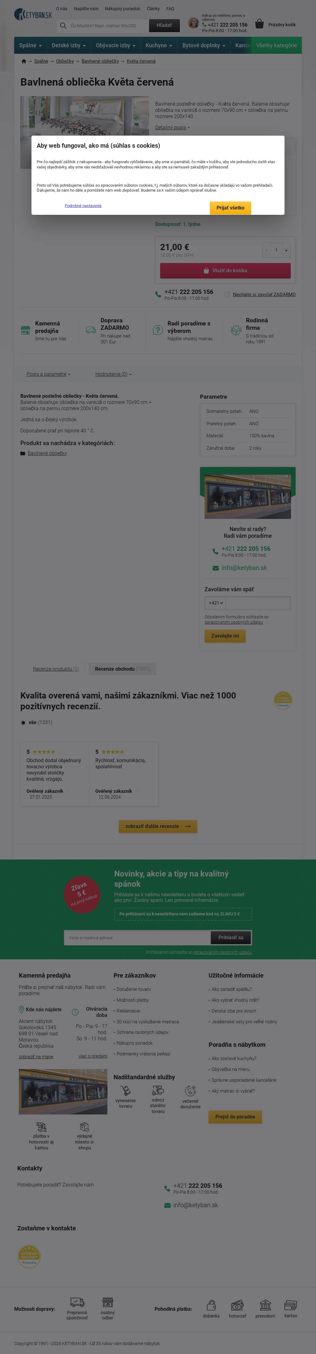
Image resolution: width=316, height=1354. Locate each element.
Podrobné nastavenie (83, 205)
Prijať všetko (230, 208)
